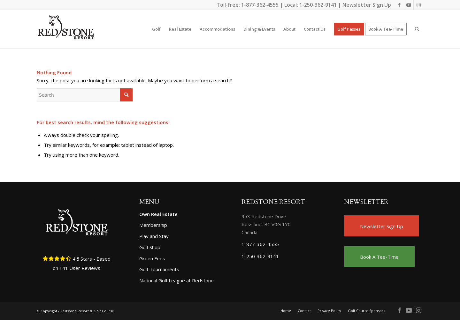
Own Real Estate (158, 214)
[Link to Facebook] (399, 5)
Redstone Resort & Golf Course (87, 311)
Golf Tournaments (159, 269)
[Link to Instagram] (418, 5)
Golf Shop (149, 247)
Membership (153, 225)
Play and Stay (154, 236)
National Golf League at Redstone (176, 280)
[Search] (417, 29)
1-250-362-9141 (318, 4)
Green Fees (152, 258)
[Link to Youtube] (408, 5)
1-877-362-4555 (260, 4)
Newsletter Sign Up (366, 4)
